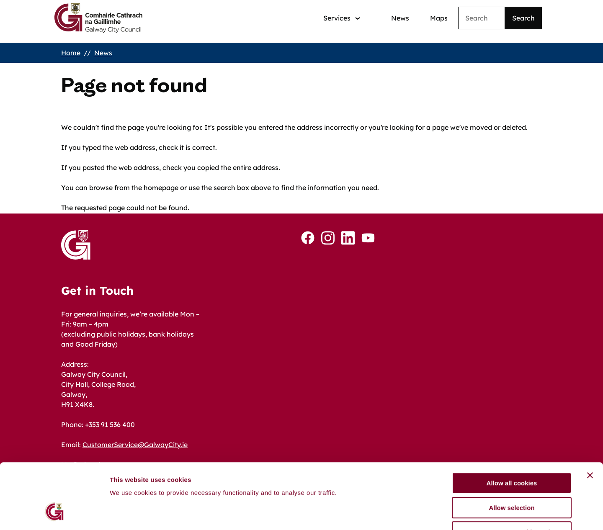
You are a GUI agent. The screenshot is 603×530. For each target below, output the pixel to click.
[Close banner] (590, 420)
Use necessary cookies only (512, 476)
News (400, 18)
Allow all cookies (512, 427)
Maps (439, 18)
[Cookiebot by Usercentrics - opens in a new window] (54, 513)
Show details (439, 513)
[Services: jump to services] (341, 18)
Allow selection (511, 452)
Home (70, 53)
